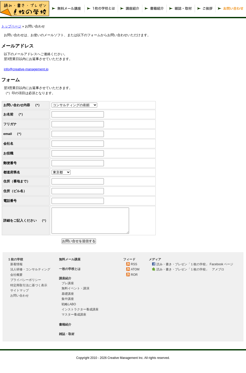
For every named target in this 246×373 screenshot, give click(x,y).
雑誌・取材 (66, 334)
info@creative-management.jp (26, 69)
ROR (134, 275)
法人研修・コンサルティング (30, 269)
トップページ (11, 26)
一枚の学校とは (70, 269)
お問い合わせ (19, 295)
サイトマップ (19, 290)
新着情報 (16, 264)
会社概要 (16, 275)
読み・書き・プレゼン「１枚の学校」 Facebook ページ (194, 264)
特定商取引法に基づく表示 (30, 285)
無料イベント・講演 (75, 288)
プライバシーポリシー (25, 280)
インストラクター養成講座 (82, 309)
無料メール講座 (70, 259)
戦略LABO (69, 304)
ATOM (135, 269)
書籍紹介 (65, 324)
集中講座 (68, 299)
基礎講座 (68, 294)
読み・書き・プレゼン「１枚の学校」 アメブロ (190, 269)
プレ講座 (68, 283)
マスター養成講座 (74, 314)
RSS (134, 264)
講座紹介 (65, 278)
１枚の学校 (15, 259)
